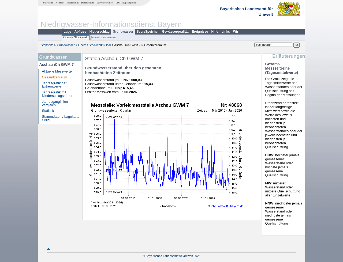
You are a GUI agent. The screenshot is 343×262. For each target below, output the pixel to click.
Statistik (48, 111)
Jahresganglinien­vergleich (55, 103)
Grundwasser (123, 31)
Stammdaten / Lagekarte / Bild (61, 118)
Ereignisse (200, 31)
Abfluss (80, 31)
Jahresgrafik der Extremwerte (54, 85)
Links (226, 31)
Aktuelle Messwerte (57, 71)
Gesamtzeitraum (54, 77)
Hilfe (214, 31)
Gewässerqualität (175, 31)
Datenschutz (87, 2)
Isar (108, 45)
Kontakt (59, 2)
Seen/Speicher (148, 31)
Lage (67, 31)
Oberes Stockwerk (75, 37)
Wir (235, 31)
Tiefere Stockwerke (103, 37)
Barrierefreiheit (104, 2)
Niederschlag (100, 31)
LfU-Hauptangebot (125, 2)
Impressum (73, 2)
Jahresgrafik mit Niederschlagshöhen (57, 94)
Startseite (48, 2)
